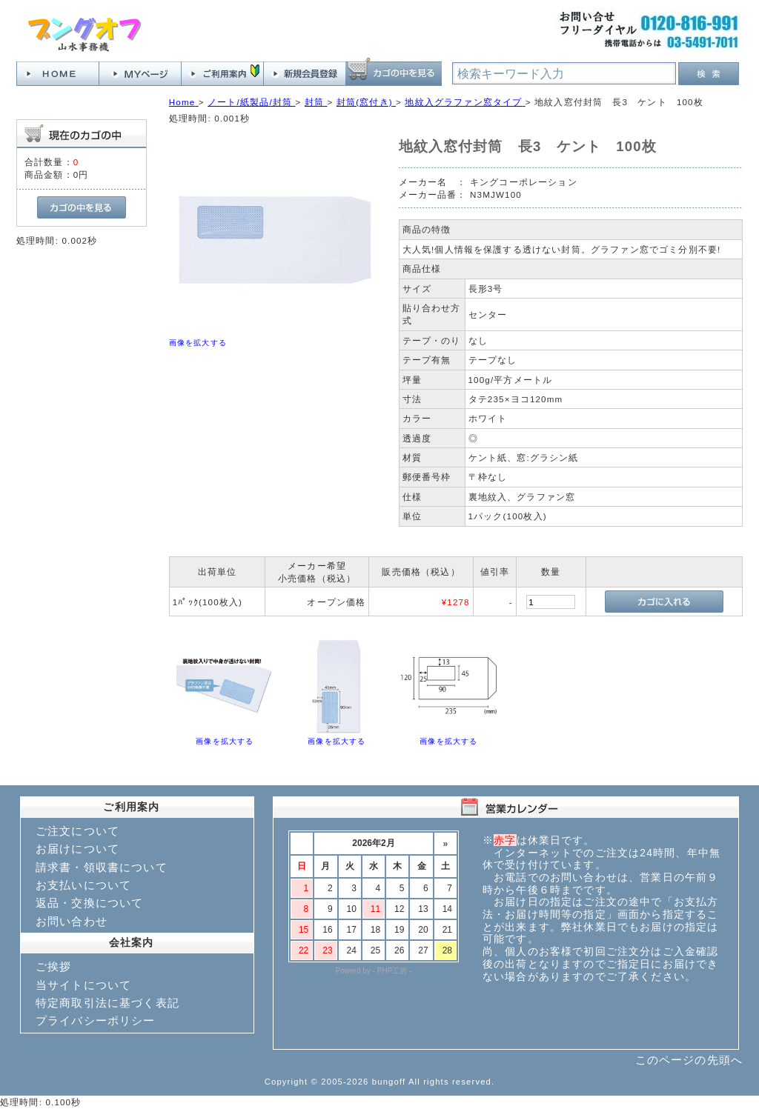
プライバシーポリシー (96, 1020)
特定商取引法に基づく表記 (107, 1002)
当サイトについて (83, 985)
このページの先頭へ (689, 1059)
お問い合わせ (71, 921)
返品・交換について (89, 902)
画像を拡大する (198, 343)
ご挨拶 (53, 966)
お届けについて (77, 848)
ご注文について (77, 831)
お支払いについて (83, 885)
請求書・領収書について (102, 867)
